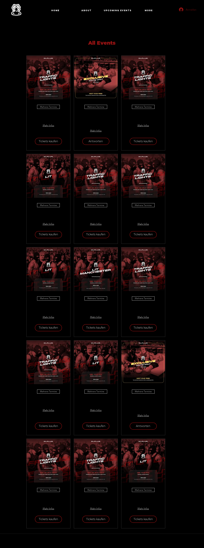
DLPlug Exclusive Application (95, 117)
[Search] (181, 10)
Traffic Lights (48, 114)
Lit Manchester (95, 306)
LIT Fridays (48, 213)
